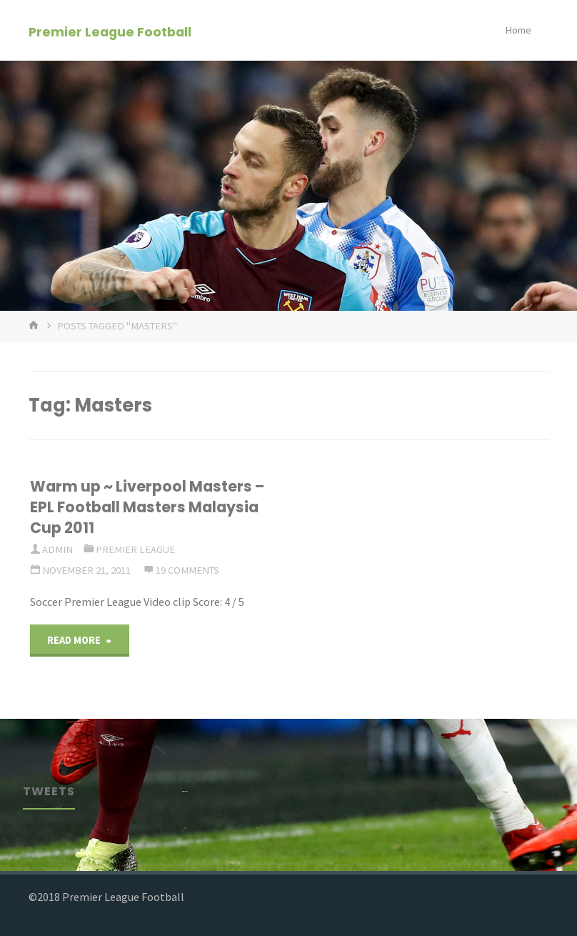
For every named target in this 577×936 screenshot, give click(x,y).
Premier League (135, 549)
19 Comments (187, 570)
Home (518, 30)
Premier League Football (110, 31)
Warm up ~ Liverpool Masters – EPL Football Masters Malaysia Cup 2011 (147, 507)
